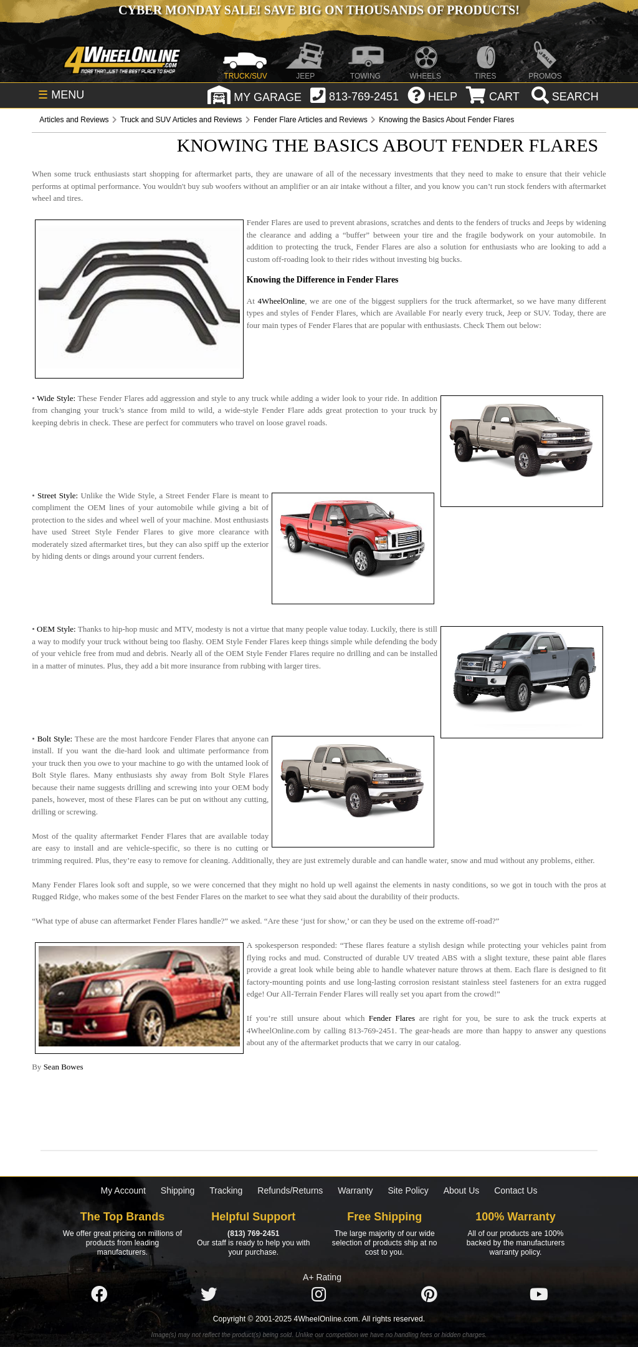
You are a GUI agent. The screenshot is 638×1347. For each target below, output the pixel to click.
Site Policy (408, 1190)
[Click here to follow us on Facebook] (99, 1294)
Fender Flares (392, 1018)
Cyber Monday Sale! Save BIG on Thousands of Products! (319, 10)
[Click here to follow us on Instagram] (319, 1294)
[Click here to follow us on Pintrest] (429, 1294)
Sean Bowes (63, 1066)
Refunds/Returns (290, 1190)
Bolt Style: (55, 738)
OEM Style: (56, 629)
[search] (563, 96)
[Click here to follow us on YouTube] (538, 1294)
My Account (123, 1190)
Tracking (225, 1190)
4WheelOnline (281, 301)
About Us (462, 1190)
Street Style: (57, 495)
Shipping (178, 1190)
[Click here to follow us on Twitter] (208, 1294)
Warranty (355, 1190)
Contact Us (515, 1190)
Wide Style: (56, 398)
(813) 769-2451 (253, 1233)
